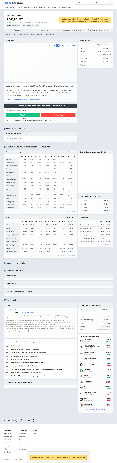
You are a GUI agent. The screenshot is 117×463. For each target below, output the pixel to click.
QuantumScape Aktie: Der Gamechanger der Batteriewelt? (28, 353)
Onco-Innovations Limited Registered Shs (91, 346)
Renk (85, 398)
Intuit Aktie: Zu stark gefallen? (20, 359)
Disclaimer (7, 440)
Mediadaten (8, 437)
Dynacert (87, 369)
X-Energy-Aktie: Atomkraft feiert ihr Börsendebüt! (26, 373)
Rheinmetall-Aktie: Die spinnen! (20, 346)
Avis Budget (88, 381)
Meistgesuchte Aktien (30, 8)
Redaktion (22, 434)
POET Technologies (90, 358)
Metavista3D (88, 404)
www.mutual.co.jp (28, 312)
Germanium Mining (90, 392)
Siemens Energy (89, 352)
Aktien (12, 8)
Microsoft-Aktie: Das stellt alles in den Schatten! (25, 366)
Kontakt (34, 434)
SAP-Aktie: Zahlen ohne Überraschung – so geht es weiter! (28, 376)
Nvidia (86, 375)
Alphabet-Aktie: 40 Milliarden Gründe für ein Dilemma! (27, 363)
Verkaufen (59, 115)
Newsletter (7, 452)
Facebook (22, 443)
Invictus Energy (89, 364)
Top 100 (19, 8)
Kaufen (23, 115)
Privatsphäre (8, 446)
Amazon (86, 387)
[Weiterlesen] (74, 346)
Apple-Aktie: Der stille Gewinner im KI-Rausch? (25, 349)
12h (25, 342)
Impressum (7, 434)
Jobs (5, 449)
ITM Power (87, 339)
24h (28, 342)
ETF (48, 8)
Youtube (22, 437)
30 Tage (38, 342)
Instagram (22, 446)
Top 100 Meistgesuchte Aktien (96, 410)
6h (21, 342)
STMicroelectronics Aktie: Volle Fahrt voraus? (25, 356)
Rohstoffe (55, 8)
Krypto (41, 8)
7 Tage (32, 342)
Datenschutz (8, 443)
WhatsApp (22, 449)
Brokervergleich (66, 8)
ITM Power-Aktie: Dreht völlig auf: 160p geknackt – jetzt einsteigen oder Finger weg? (36, 369)
